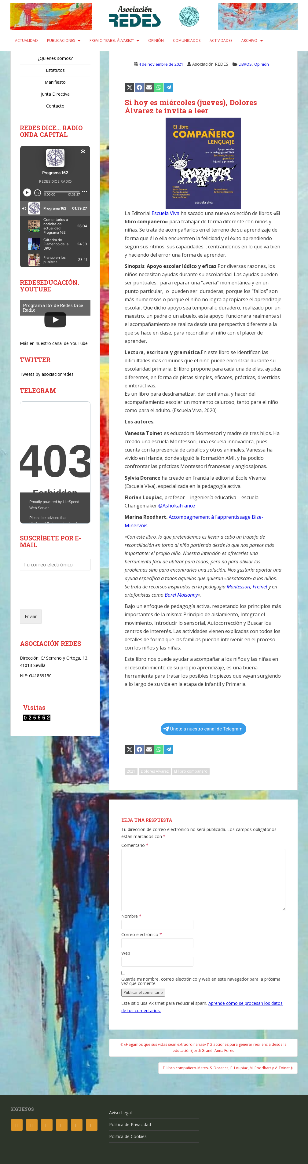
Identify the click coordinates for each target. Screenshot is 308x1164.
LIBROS (245, 64)
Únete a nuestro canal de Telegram (203, 729)
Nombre (131, 916)
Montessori (238, 586)
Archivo (249, 40)
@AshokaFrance (176, 505)
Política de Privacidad (130, 1124)
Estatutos (55, 70)
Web (125, 953)
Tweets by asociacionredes (47, 374)
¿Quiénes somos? (55, 58)
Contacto (55, 106)
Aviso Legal (120, 1112)
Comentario (134, 845)
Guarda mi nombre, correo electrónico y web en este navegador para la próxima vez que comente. (200, 981)
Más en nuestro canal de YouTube (54, 343)
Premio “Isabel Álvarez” (112, 40)
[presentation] (66, 599)
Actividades (221, 40)
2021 (131, 771)
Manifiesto (55, 82)
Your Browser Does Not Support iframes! (55, 462)
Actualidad (26, 40)
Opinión (156, 40)
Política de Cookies (128, 1136)
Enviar (31, 616)
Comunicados (186, 40)
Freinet (260, 586)
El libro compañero (190, 771)
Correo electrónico (141, 934)
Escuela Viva (165, 213)
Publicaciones (61, 40)
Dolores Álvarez (155, 771)
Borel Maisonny (181, 594)
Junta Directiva (55, 94)
